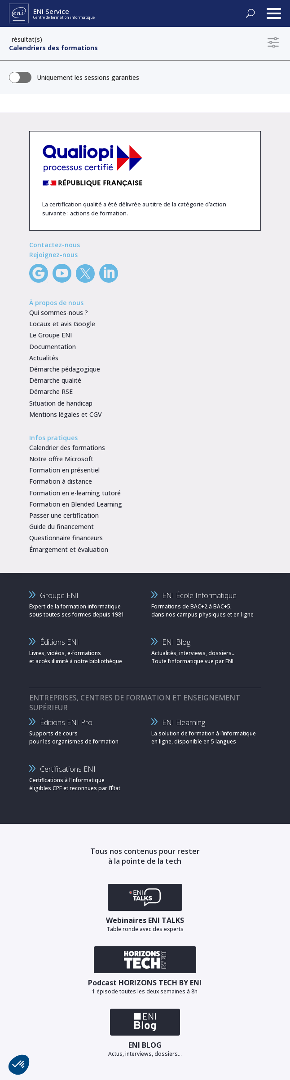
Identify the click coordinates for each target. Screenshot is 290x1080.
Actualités (43, 358)
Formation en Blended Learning (75, 504)
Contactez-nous (54, 244)
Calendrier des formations (67, 447)
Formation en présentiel (64, 470)
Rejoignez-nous (53, 254)
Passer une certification (64, 515)
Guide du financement (61, 526)
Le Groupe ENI (50, 335)
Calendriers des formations (53, 48)
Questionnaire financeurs (66, 537)
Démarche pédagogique (64, 369)
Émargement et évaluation (68, 549)
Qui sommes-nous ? (58, 312)
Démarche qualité (55, 380)
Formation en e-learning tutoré (75, 493)
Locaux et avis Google (62, 323)
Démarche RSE (51, 391)
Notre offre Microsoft (61, 459)
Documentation (52, 346)
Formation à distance (60, 481)
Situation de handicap (60, 403)
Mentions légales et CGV (65, 414)
